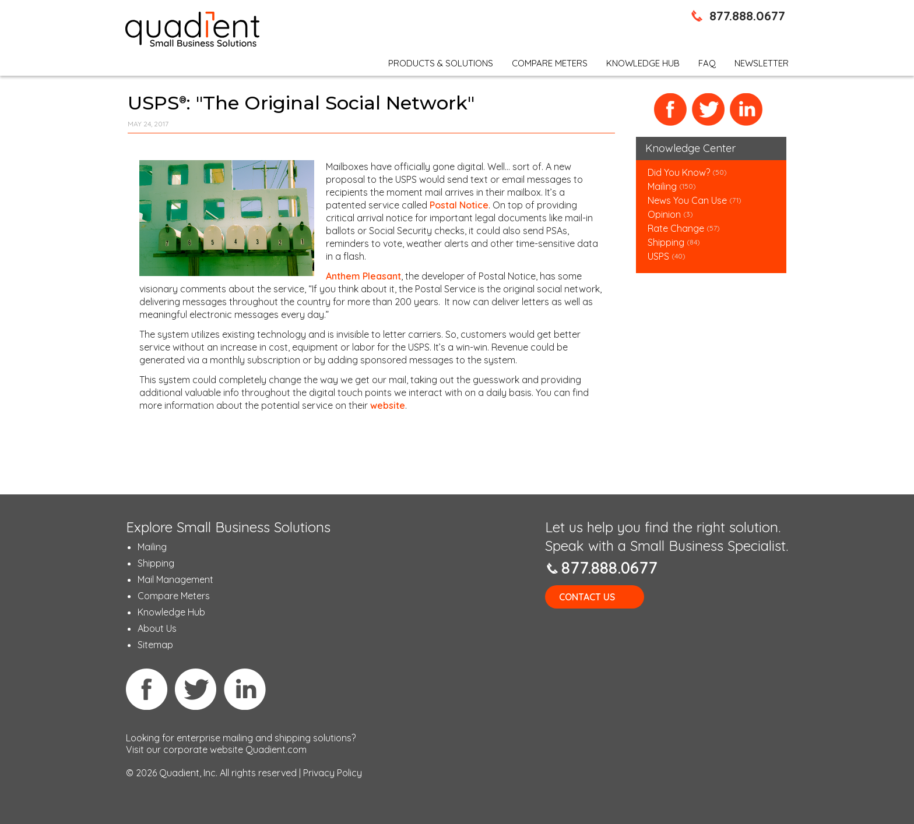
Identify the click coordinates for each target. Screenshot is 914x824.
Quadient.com (276, 749)
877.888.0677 (747, 16)
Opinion (664, 214)
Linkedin (245, 689)
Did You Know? (679, 172)
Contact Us (587, 597)
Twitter (708, 109)
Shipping (667, 242)
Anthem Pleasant (363, 276)
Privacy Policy (332, 773)
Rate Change (676, 228)
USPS (658, 256)
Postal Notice (459, 205)
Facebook (670, 109)
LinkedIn (746, 109)
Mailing (663, 186)
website (387, 405)
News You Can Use (687, 200)
